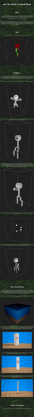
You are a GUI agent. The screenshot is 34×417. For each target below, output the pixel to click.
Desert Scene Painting (17, 287)
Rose (17, 32)
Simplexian (17, 73)
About (17, 12)
